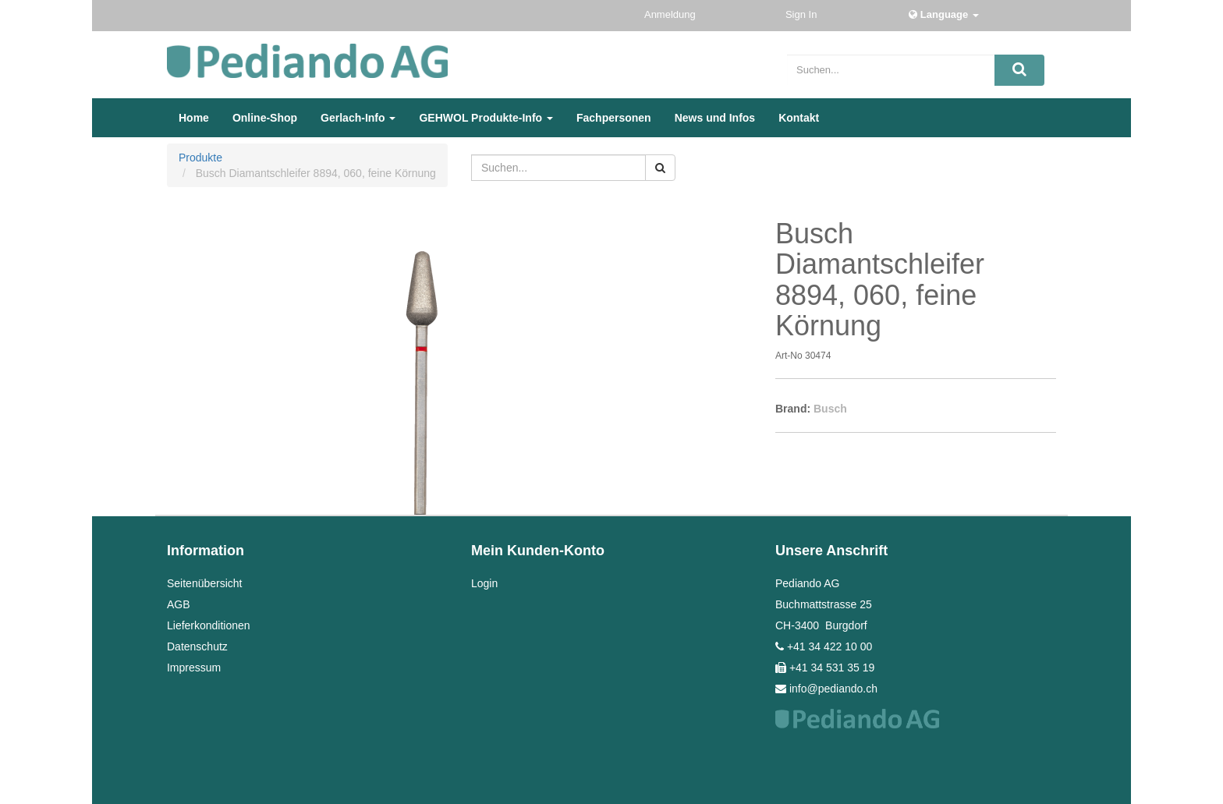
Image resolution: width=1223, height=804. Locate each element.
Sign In (802, 14)
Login (484, 583)
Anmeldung (671, 14)
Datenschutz (197, 646)
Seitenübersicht (205, 583)
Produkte (200, 157)
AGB (178, 604)
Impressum (194, 667)
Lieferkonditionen (208, 625)
